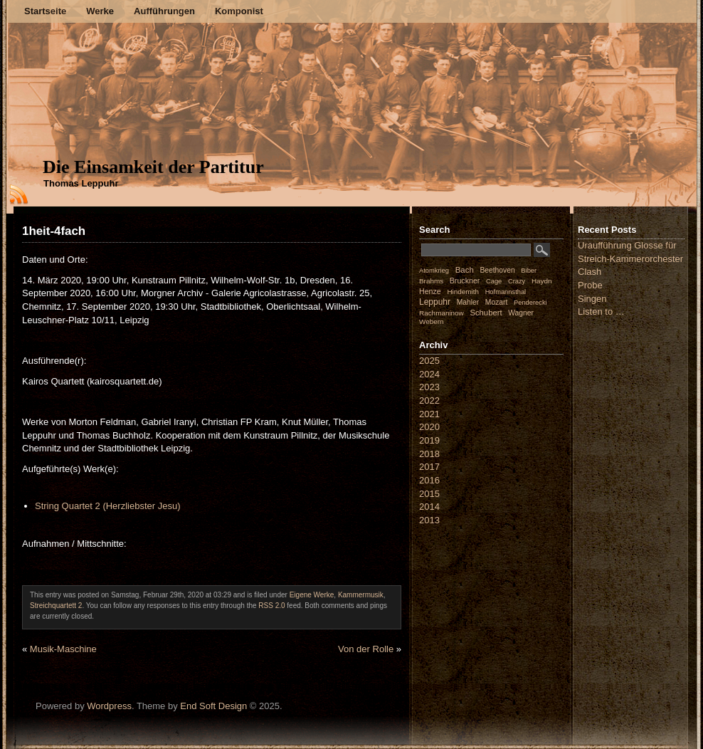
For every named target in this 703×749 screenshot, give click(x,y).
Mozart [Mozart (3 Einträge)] (496, 302)
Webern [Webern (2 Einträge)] (431, 321)
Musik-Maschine (63, 649)
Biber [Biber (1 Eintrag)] (528, 270)
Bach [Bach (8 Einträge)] (464, 270)
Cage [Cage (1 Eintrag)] (494, 281)
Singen (592, 298)
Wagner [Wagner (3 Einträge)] (521, 313)
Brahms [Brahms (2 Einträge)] (431, 281)
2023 (429, 387)
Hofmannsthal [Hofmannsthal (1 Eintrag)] (506, 291)
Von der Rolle (365, 649)
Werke (100, 11)
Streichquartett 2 (56, 605)
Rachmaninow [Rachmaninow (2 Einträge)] (441, 313)
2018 (429, 454)
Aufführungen (164, 11)
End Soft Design (213, 706)
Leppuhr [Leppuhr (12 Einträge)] (434, 302)
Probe (590, 285)
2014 (429, 506)
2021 (429, 414)
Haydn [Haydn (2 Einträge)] (542, 281)
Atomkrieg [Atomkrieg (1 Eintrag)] (434, 270)
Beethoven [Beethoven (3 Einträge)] (497, 270)
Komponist (239, 11)
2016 (429, 480)
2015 (429, 493)
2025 (429, 360)
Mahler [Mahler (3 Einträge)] (468, 302)
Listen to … (601, 311)
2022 (429, 400)
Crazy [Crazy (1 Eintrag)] (516, 281)
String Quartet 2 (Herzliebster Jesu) (107, 506)
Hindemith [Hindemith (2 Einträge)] (463, 291)
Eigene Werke (312, 595)
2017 (429, 466)
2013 (429, 520)
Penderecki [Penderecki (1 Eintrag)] (530, 302)
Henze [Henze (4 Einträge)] (430, 291)
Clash (589, 271)
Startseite (45, 11)
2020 (429, 426)
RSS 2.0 (271, 605)
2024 (429, 374)
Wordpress (109, 706)
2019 (429, 440)
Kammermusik (361, 595)
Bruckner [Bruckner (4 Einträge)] (465, 280)
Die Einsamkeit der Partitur (153, 167)
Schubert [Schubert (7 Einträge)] (486, 312)
